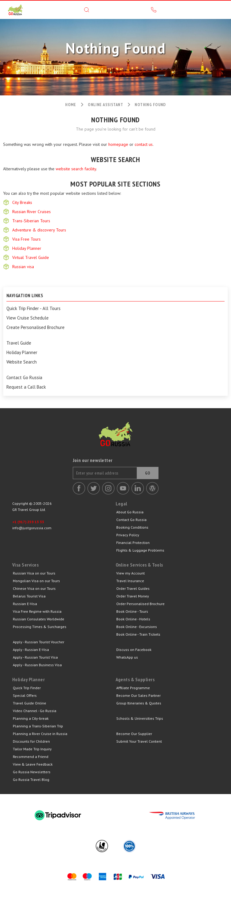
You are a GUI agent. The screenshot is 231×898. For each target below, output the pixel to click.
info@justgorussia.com (31, 528)
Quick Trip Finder (27, 688)
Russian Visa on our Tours (34, 573)
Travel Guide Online (29, 703)
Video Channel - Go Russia (34, 710)
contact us (144, 144)
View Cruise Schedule (27, 318)
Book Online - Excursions (136, 626)
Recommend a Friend (30, 756)
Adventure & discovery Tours (39, 230)
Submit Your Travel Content (139, 741)
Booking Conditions (132, 527)
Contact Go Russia (24, 377)
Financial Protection (133, 542)
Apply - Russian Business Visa (37, 665)
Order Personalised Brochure (140, 603)
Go (148, 473)
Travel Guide (18, 343)
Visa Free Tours (26, 239)
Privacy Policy (127, 535)
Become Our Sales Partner (138, 695)
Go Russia (115, 438)
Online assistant (105, 104)
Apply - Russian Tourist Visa (35, 657)
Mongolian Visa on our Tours (36, 580)
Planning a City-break (31, 718)
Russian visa (23, 266)
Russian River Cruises (31, 211)
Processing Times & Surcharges (39, 626)
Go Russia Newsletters (31, 772)
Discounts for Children (31, 741)
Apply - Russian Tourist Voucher (38, 642)
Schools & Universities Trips (139, 718)
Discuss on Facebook (133, 649)
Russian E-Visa (25, 603)
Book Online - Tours (132, 611)
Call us (153, 10)
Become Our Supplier (134, 733)
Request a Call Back (26, 387)
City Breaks (22, 202)
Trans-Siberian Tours (31, 221)
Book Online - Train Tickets (138, 634)
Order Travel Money (132, 596)
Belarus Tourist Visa (29, 596)
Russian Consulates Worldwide (38, 619)
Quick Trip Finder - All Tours (33, 308)
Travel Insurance (130, 580)
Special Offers (25, 695)
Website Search (21, 362)
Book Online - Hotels (133, 619)
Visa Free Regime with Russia (37, 611)
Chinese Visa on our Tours (34, 588)
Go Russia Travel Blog (31, 779)
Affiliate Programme (133, 688)
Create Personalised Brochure (35, 327)
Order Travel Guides (133, 588)
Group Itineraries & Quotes (138, 703)
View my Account (130, 573)
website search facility (76, 169)
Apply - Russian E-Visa (31, 649)
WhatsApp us (127, 657)
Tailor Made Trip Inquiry (32, 749)
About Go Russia (129, 512)
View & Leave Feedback (33, 764)
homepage (118, 144)
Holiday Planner (26, 248)
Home (70, 104)
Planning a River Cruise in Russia (40, 733)
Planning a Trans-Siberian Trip (38, 726)
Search (86, 10)
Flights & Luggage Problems (140, 550)
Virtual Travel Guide (30, 257)
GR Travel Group (15, 10)
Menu (220, 10)
